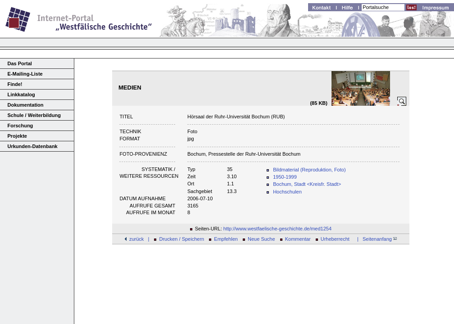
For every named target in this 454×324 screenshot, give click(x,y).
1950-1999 (285, 177)
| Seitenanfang (375, 239)
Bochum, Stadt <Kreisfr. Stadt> (307, 184)
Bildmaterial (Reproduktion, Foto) (309, 169)
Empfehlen (226, 239)
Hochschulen (287, 191)
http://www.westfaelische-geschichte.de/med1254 (277, 228)
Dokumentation (26, 105)
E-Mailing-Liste (25, 73)
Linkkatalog (21, 94)
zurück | (139, 239)
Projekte (17, 136)
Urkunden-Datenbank (33, 146)
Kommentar (298, 239)
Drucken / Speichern (181, 239)
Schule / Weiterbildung (34, 115)
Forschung (20, 125)
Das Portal (20, 63)
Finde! (15, 84)
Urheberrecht (335, 239)
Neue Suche (261, 239)
